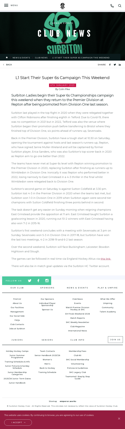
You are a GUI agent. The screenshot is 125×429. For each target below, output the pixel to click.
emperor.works (68, 401)
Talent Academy (108, 312)
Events (77, 303)
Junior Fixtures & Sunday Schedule (17, 367)
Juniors (17, 340)
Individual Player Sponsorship (47, 304)
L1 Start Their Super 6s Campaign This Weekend (81, 58)
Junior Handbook (17, 383)
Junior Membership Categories (17, 373)
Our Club (17, 288)
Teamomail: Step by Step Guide (77, 377)
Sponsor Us (47, 310)
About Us (17, 303)
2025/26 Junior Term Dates (17, 379)
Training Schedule (47, 372)
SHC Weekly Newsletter (77, 322)
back (9, 65)
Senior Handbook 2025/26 (47, 355)
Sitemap (53, 401)
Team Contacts (47, 351)
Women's (47, 360)
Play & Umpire (108, 288)
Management (17, 312)
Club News (41, 58)
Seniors (47, 340)
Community (108, 307)
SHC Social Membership (77, 360)
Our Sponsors (47, 299)
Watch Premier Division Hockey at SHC (77, 308)
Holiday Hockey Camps (17, 351)
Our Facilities (17, 307)
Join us (115, 340)
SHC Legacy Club (77, 372)
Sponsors (47, 288)
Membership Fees (77, 351)
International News (77, 331)
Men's (47, 364)
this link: (106, 258)
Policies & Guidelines (77, 368)
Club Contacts (17, 324)
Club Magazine (77, 326)
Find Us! (17, 299)
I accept (17, 422)
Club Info (77, 340)
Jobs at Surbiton (17, 329)
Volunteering (77, 364)
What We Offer (107, 299)
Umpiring (107, 303)
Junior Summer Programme (17, 356)
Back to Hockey (47, 368)
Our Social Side (17, 316)
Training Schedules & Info (17, 362)
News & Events (21, 58)
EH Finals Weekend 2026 (77, 314)
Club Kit (77, 355)
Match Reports (77, 318)
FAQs (17, 320)
